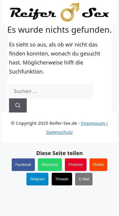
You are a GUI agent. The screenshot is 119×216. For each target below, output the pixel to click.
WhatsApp (49, 165)
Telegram (37, 179)
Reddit (98, 165)
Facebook (23, 165)
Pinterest (76, 165)
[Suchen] (18, 105)
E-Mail (84, 179)
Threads (62, 179)
